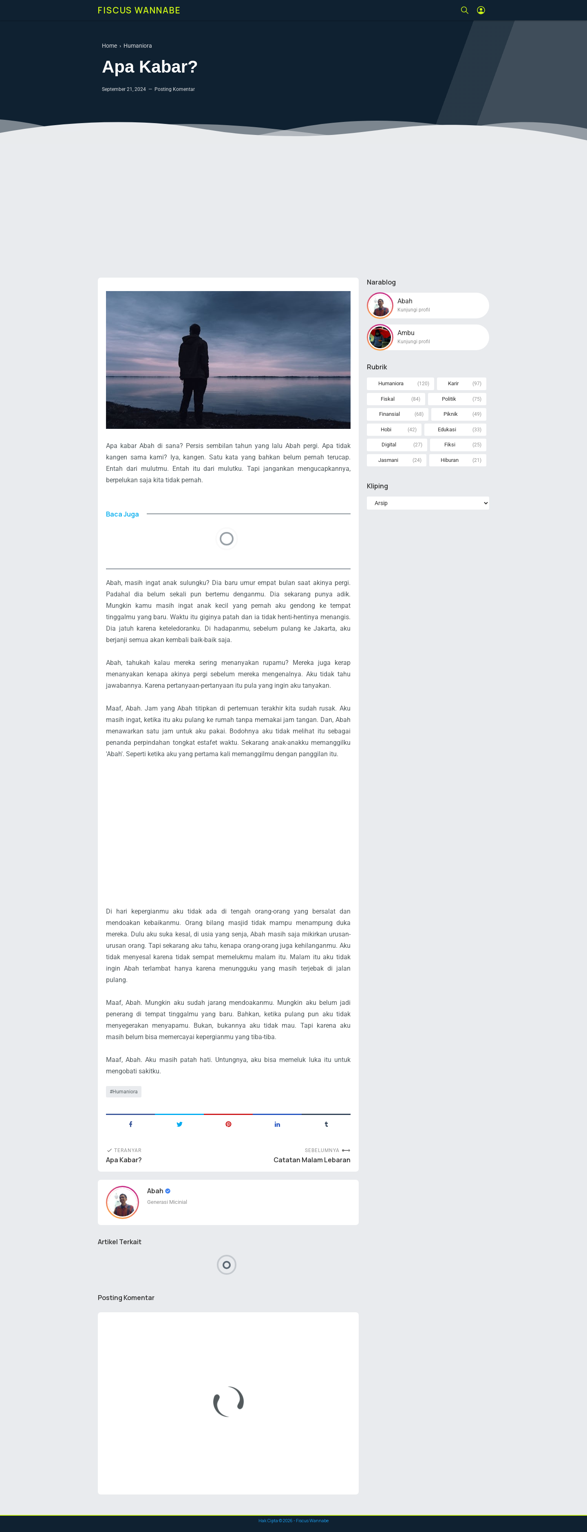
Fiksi (449, 444)
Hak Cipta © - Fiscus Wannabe (293, 1520)
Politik (449, 399)
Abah (156, 1190)
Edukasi (447, 429)
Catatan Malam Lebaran (312, 1160)
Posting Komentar (174, 89)
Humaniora (125, 1092)
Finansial (389, 414)
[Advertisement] (293, 208)
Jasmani (388, 460)
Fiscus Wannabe (139, 10)
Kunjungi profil (413, 310)
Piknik (451, 414)
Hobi (386, 429)
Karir (453, 383)
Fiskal (388, 399)
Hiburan (450, 460)
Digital (389, 444)
